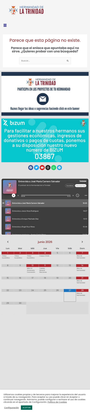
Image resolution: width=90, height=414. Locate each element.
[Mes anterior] (8, 242)
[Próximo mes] (82, 242)
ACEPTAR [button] (27, 407)
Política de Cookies (57, 402)
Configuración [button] (11, 407)
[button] (5, 26)
